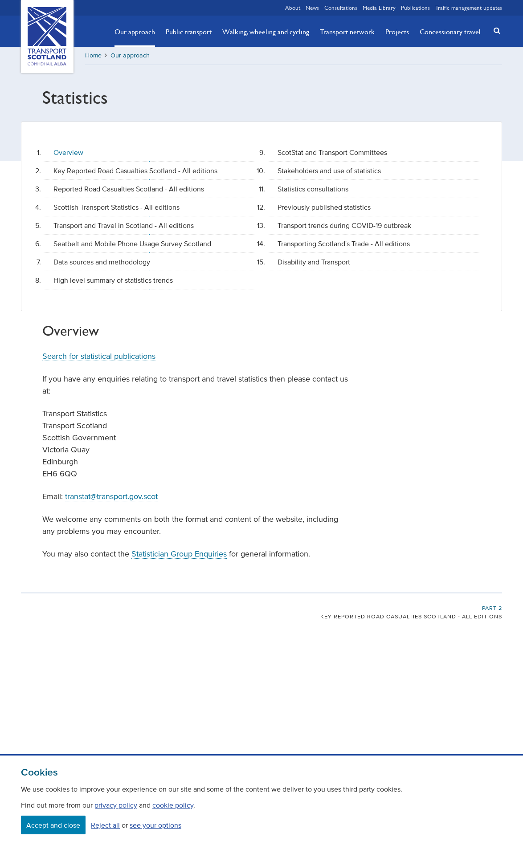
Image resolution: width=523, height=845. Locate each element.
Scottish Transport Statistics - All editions (116, 207)
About (292, 7)
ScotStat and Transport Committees (332, 152)
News (312, 7)
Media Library (379, 7)
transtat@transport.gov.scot (111, 496)
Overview (68, 152)
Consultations (340, 7)
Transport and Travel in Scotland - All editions (123, 225)
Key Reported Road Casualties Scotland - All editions (135, 171)
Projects (397, 31)
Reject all (105, 825)
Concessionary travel (450, 31)
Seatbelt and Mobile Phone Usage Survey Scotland (132, 244)
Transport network (347, 31)
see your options (155, 825)
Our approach (134, 31)
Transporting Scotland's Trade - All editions (344, 244)
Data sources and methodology (101, 262)
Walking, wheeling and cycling (265, 31)
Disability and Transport (314, 262)
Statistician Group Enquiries (179, 553)
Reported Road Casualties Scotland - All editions (128, 189)
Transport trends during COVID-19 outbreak (344, 225)
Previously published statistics (324, 207)
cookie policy (172, 805)
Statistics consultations (313, 189)
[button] (494, 30)
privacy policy (115, 805)
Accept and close (53, 825)
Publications (415, 7)
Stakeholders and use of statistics (329, 171)
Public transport (189, 31)
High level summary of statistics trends (113, 280)
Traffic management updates (468, 7)
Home (93, 55)
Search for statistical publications (98, 356)
